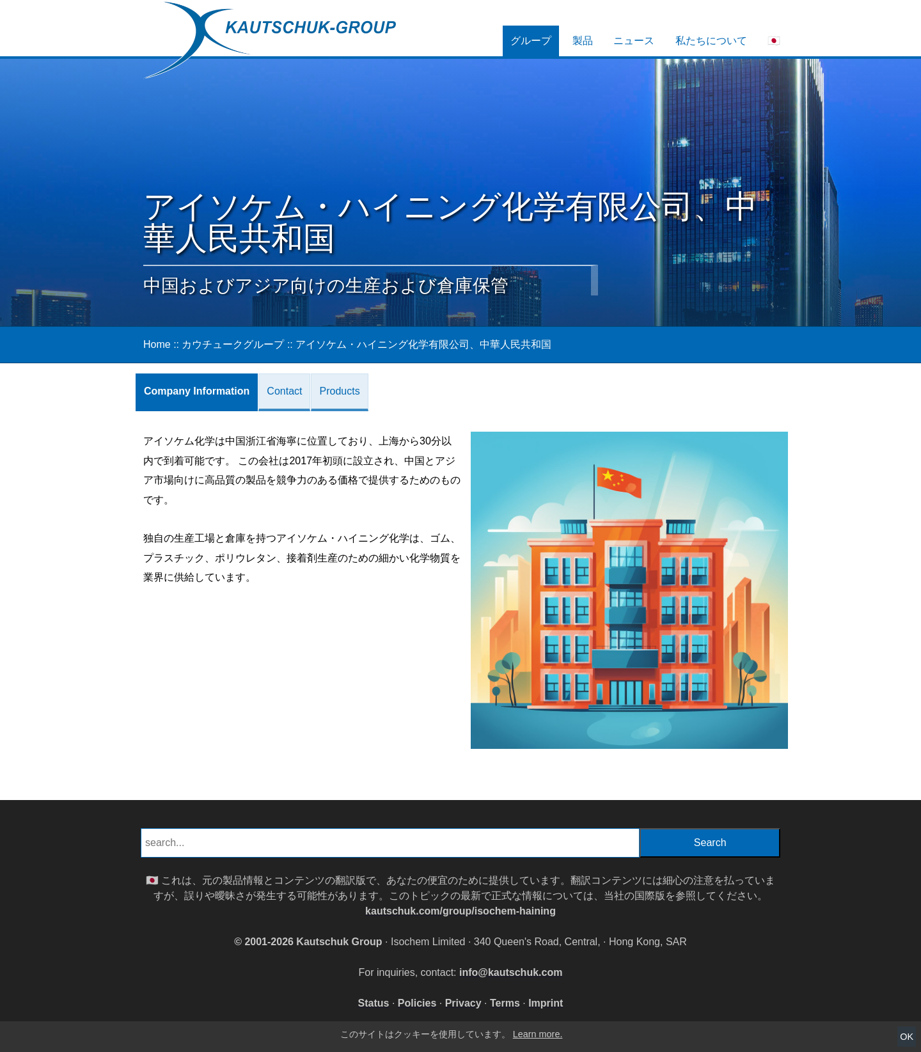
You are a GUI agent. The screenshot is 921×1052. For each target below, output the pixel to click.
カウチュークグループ (233, 344)
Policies (417, 1003)
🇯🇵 (773, 40)
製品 (582, 40)
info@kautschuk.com (510, 972)
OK (906, 1037)
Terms (505, 1003)
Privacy (463, 1003)
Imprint (545, 1003)
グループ (530, 40)
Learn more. (538, 1034)
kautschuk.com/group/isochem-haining (460, 911)
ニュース (633, 40)
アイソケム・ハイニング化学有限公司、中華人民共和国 (423, 344)
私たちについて (711, 40)
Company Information (196, 391)
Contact (284, 391)
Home (157, 344)
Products (339, 391)
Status (374, 1003)
